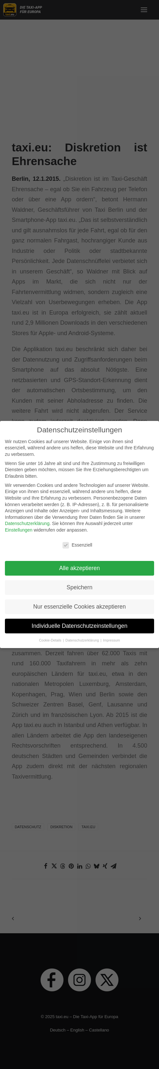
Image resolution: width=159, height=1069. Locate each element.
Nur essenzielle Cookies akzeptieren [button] (79, 602)
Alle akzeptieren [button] (79, 564)
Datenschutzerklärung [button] (82, 636)
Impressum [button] (111, 636)
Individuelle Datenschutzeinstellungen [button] (80, 622)
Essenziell (77, 541)
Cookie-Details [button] (50, 636)
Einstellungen (18, 526)
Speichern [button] (80, 583)
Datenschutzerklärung (27, 519)
